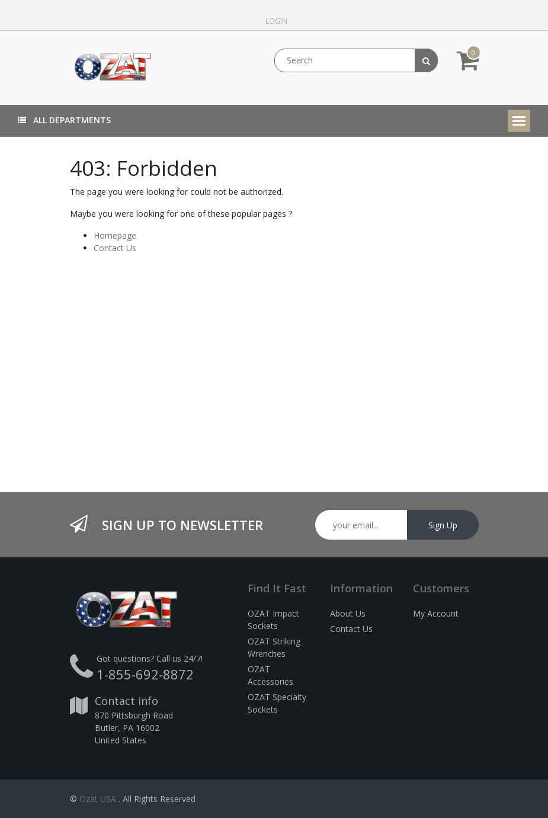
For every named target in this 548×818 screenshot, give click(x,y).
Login (276, 21)
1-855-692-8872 (145, 674)
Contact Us (115, 248)
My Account (436, 613)
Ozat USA (97, 798)
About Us (348, 613)
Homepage (115, 235)
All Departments (64, 120)
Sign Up (442, 525)
